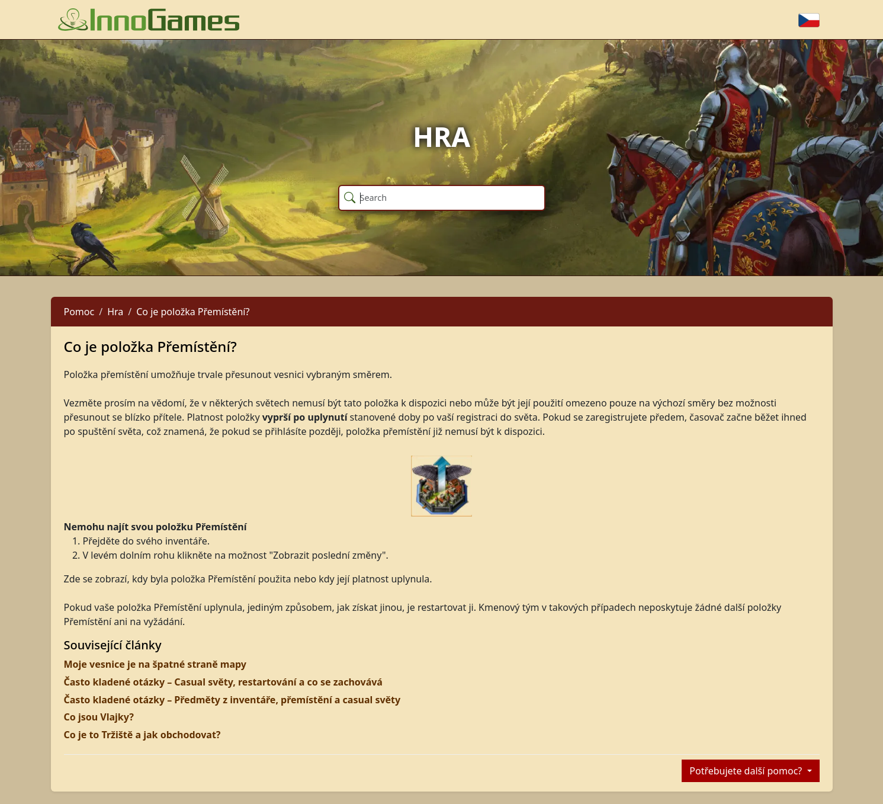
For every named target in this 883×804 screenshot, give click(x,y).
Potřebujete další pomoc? (746, 770)
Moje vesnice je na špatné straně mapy (155, 664)
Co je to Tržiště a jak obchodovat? (142, 734)
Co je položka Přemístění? (192, 311)
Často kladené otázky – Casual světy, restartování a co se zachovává (223, 681)
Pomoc (79, 311)
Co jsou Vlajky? (99, 716)
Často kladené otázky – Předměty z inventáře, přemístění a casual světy (232, 699)
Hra (115, 311)
